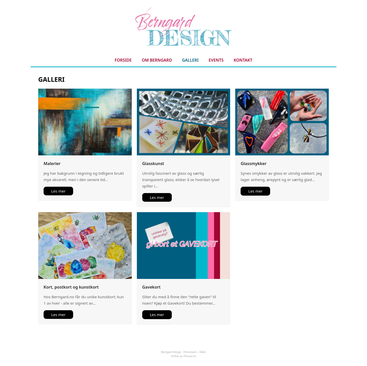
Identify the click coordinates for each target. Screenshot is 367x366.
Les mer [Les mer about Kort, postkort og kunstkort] (58, 314)
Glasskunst (153, 163)
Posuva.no (190, 356)
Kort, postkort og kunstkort (71, 287)
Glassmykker (253, 163)
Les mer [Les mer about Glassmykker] (255, 191)
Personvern (190, 352)
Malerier (52, 163)
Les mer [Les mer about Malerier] (58, 191)
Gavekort (151, 287)
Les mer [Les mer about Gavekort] (157, 314)
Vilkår (202, 352)
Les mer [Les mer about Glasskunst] (157, 197)
